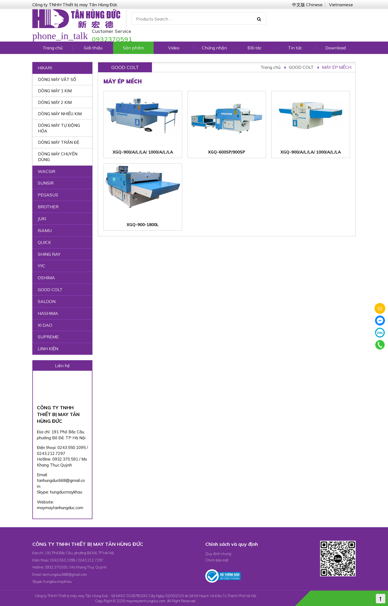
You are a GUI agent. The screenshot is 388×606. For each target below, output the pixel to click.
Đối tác (255, 47)
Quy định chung (218, 553)
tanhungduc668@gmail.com (65, 574)
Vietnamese (341, 4)
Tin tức (295, 47)
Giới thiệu (93, 47)
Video (173, 47)
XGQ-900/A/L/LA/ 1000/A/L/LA (143, 152)
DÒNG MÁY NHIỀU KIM (60, 113)
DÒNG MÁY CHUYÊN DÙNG (57, 156)
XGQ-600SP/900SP (226, 152)
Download (335, 47)
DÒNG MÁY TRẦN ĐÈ (58, 142)
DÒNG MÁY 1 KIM (55, 90)
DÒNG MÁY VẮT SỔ (57, 79)
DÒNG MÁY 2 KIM (55, 102)
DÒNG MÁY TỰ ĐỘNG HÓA (59, 128)
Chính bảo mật (216, 560)
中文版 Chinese (307, 4)
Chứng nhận (214, 47)
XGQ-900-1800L (143, 224)
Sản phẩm (133, 47)
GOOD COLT (301, 67)
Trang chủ (53, 47)
